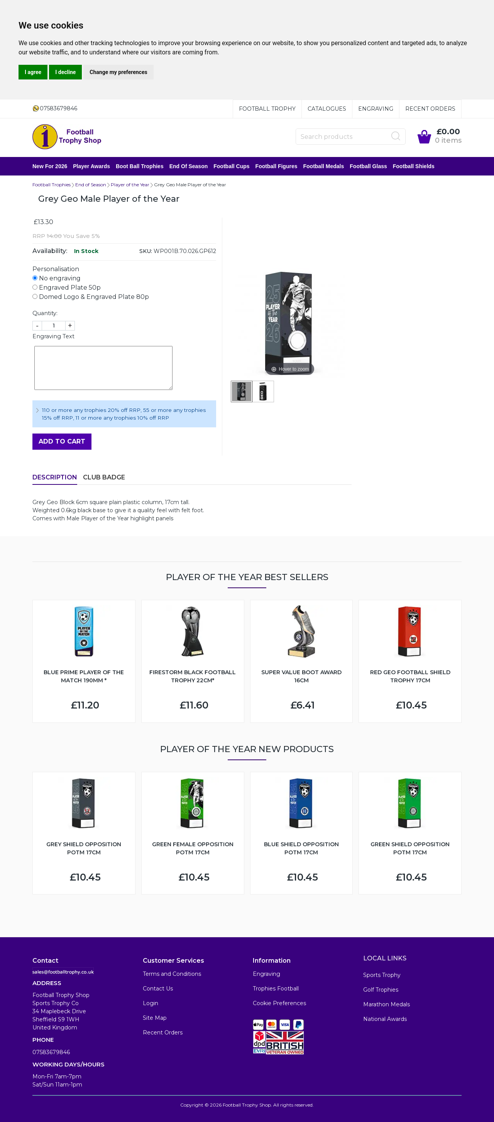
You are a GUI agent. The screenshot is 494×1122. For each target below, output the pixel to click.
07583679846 (51, 1052)
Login (150, 1003)
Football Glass (368, 166)
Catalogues (327, 108)
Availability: (49, 251)
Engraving (375, 108)
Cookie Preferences (279, 1003)
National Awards (385, 1019)
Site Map (155, 1017)
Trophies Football (276, 988)
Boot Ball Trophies (140, 166)
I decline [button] (65, 72)
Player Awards (91, 166)
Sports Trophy (382, 975)
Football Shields (414, 166)
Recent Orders (430, 108)
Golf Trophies (380, 989)
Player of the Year (130, 184)
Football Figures (276, 166)
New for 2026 (49, 166)
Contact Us (158, 988)
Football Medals (323, 166)
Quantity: (45, 313)
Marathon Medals (386, 1004)
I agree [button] (33, 72)
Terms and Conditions (172, 973)
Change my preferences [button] (118, 72)
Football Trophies (51, 184)
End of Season (188, 166)
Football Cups (231, 166)
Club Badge (104, 477)
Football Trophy (267, 108)
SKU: (145, 251)
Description (54, 477)
